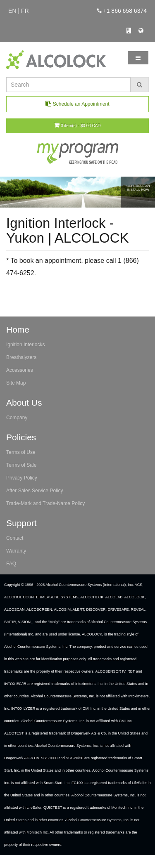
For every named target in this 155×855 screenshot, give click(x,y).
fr (25, 10)
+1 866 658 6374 (122, 10)
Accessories (19, 370)
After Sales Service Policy (34, 491)
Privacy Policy (21, 478)
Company (16, 417)
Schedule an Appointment (77, 104)
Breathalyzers (21, 357)
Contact (14, 538)
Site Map (16, 383)
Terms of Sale (21, 465)
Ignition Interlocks (25, 344)
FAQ (11, 564)
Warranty (16, 551)
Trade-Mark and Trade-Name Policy (45, 503)
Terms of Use (21, 452)
